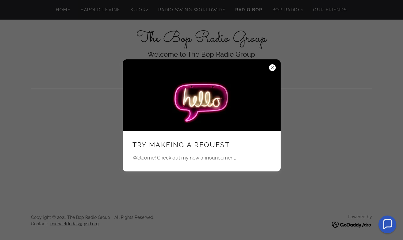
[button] (387, 224)
